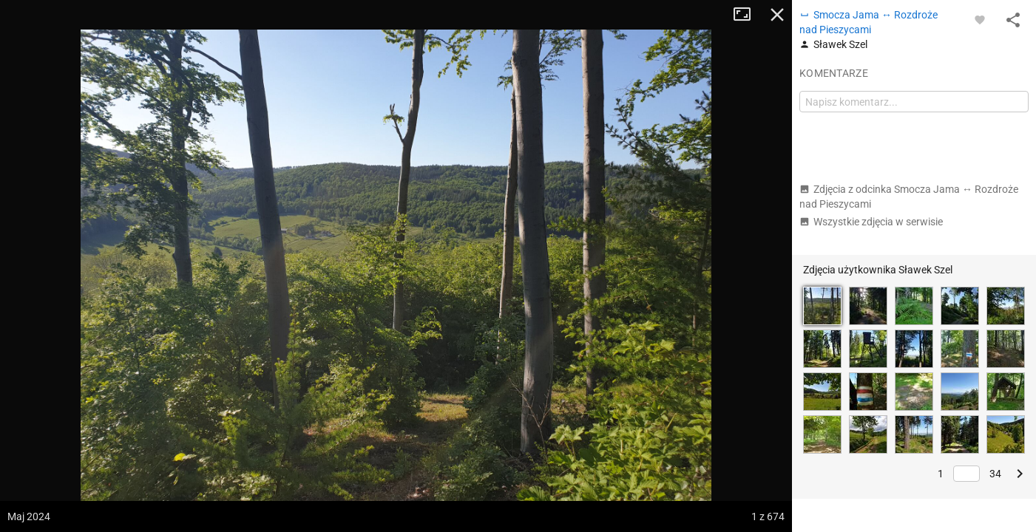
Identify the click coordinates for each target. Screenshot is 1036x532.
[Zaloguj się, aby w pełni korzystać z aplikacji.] (980, 19)
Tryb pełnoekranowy (747, 15)
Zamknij (777, 15)
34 (995, 474)
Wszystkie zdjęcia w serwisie (871, 222)
